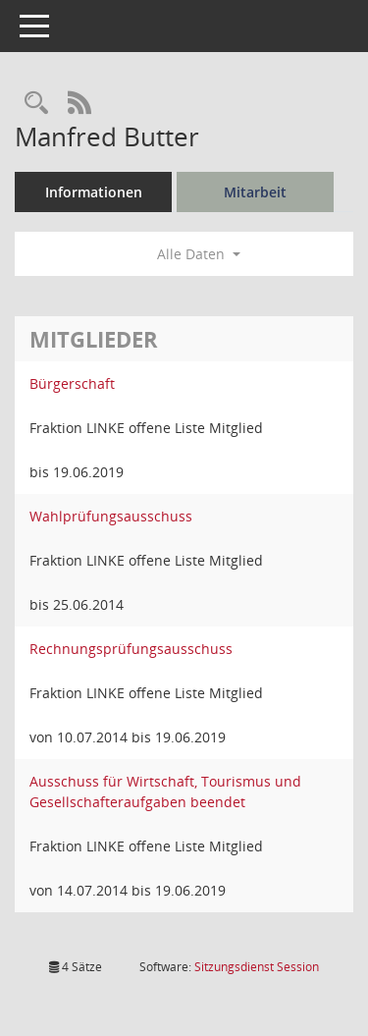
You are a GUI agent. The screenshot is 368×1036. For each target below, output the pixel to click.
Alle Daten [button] (198, 254)
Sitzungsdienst (256, 966)
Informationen (93, 192)
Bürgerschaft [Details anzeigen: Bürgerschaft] (72, 383)
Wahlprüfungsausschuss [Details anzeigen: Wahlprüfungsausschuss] (110, 516)
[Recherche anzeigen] (36, 103)
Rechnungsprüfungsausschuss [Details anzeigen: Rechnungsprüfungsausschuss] (131, 648)
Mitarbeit (255, 192)
